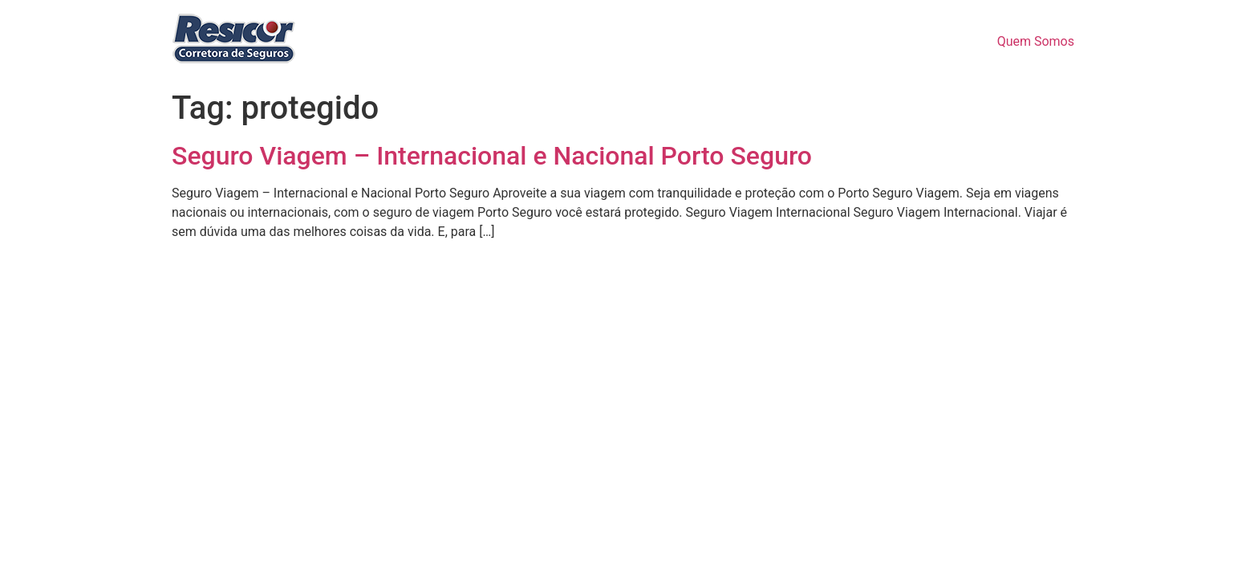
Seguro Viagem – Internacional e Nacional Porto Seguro (492, 155)
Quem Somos (1035, 41)
